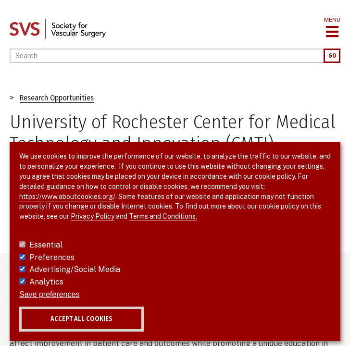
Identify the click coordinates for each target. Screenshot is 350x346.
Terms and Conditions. (163, 216)
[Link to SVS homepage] (58, 28)
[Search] (167, 56)
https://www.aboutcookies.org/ (67, 196)
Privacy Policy (92, 216)
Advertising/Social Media (74, 269)
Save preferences (49, 294)
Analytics (46, 281)
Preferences (52, 257)
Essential (45, 244)
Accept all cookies (81, 319)
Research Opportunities (57, 97)
